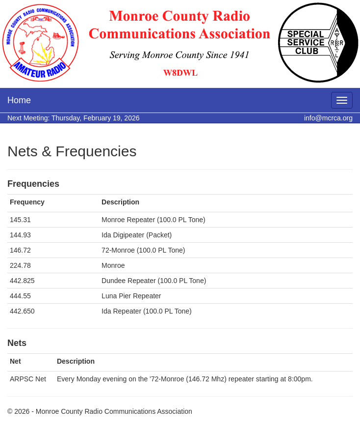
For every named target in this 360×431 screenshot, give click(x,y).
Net (15, 361)
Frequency (27, 202)
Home (19, 100)
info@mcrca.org (328, 118)
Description (120, 202)
